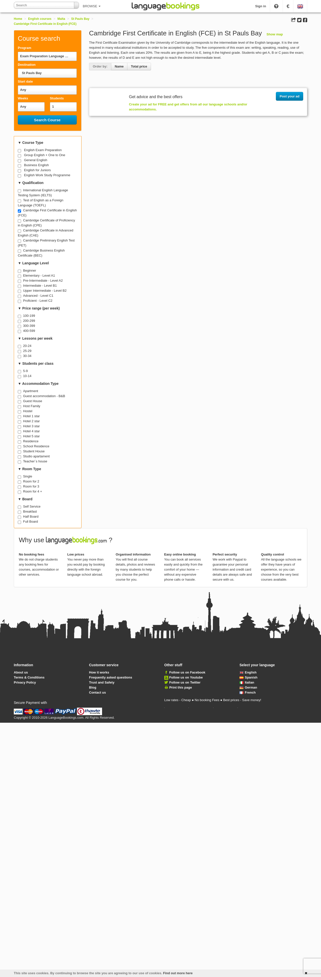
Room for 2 (31, 481)
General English (35, 160)
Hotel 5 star (31, 436)
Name (119, 66)
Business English (36, 165)
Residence (30, 441)
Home (18, 19)
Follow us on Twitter (185, 682)
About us (21, 672)
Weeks (23, 98)
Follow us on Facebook (187, 672)
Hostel (27, 411)
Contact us (97, 692)
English (248, 672)
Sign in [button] (260, 6)
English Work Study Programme (47, 175)
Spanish (248, 677)
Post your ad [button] (289, 96)
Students (57, 98)
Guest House (32, 401)
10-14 (27, 376)
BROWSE (92, 6)
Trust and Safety (101, 682)
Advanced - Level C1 (38, 295)
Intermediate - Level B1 (40, 285)
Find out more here (178, 973)
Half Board (30, 516)
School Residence (36, 446)
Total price (139, 66)
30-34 (27, 356)
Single (27, 476)
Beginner (29, 270)
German (248, 687)
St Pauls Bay (80, 19)
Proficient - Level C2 (37, 300)
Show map (275, 34)
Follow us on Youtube (186, 677)
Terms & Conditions (29, 677)
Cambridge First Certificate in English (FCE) (45, 24)
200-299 (29, 321)
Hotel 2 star (31, 421)
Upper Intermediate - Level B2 (44, 290)
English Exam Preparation (43, 150)
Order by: (100, 66)
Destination (27, 65)
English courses (39, 19)
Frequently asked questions (110, 677)
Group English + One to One (44, 155)
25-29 (27, 351)
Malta (61, 19)
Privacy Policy (25, 682)
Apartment (30, 391)
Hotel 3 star (31, 426)
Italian (246, 682)
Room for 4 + (32, 491)
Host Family (31, 406)
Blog (92, 687)
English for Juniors (37, 170)
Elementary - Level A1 (39, 275)
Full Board (30, 521)
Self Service (31, 506)
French (247, 692)
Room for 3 (31, 486)
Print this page (180, 687)
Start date (25, 81)
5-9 (25, 371)
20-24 (27, 346)
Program (24, 48)
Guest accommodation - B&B (44, 396)
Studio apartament (36, 456)
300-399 (29, 326)
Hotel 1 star (31, 416)
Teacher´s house (35, 461)
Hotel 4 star (31, 431)
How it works (99, 672)
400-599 (29, 331)
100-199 (29, 316)
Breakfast (30, 511)
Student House (34, 451)
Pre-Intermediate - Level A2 (43, 280)
